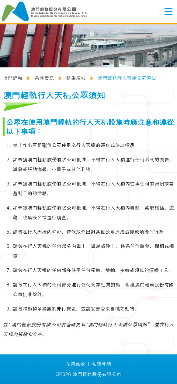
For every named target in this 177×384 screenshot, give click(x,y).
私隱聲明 (101, 364)
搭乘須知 (75, 77)
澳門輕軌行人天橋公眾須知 (127, 77)
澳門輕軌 (13, 77)
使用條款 (75, 364)
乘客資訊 (44, 77)
